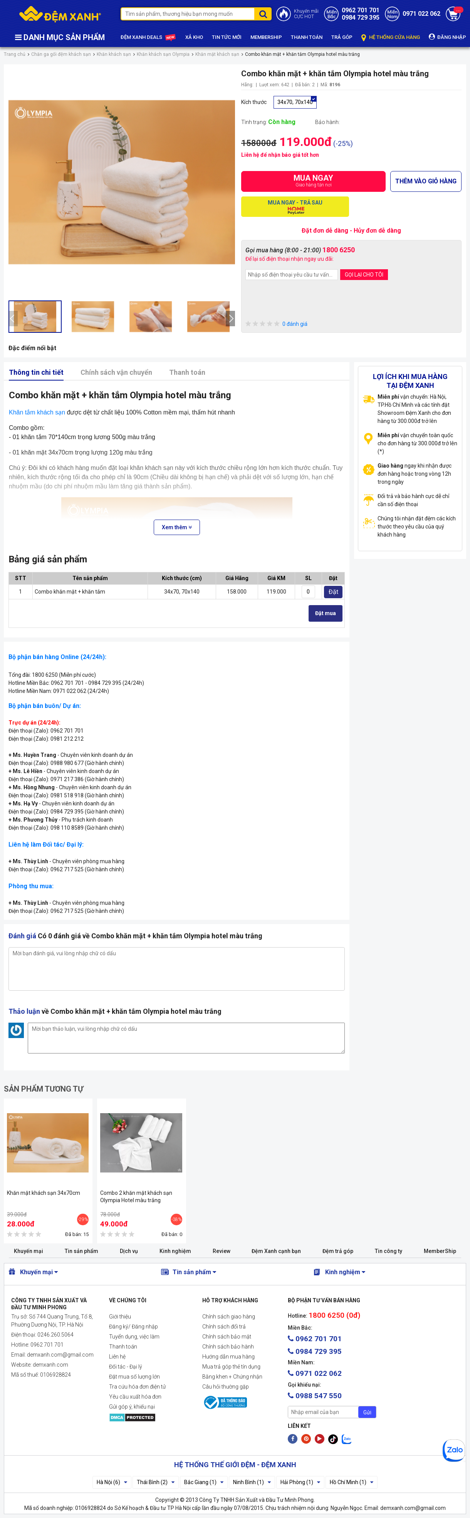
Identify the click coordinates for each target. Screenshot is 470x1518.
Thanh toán (187, 372)
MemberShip (440, 1251)
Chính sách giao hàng (228, 1316)
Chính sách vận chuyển (116, 372)
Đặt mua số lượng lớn (134, 1377)
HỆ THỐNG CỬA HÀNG (390, 38)
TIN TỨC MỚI (227, 37)
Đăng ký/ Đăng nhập (133, 1326)
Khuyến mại (28, 1251)
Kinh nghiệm (175, 1251)
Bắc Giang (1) (203, 1482)
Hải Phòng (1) (300, 1482)
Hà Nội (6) (112, 1482)
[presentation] (13, 318)
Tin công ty (388, 1251)
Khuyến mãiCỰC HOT (306, 13)
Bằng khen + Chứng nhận (232, 1377)
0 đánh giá (276, 324)
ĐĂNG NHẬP (447, 37)
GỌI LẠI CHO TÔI (364, 275)
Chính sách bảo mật (226, 1336)
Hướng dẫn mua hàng (228, 1357)
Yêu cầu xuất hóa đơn (135, 1397)
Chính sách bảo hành (228, 1347)
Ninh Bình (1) (252, 1482)
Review (221, 1251)
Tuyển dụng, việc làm (134, 1336)
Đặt (333, 591)
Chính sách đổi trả (224, 1326)
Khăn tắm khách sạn (37, 412)
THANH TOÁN (306, 37)
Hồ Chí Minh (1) (351, 1482)
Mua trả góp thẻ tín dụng (231, 1367)
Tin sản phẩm (81, 1251)
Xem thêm (177, 527)
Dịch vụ (129, 1251)
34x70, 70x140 (295, 102)
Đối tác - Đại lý (125, 1367)
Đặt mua (325, 613)
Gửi (367, 1412)
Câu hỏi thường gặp (225, 1387)
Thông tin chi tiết (36, 372)
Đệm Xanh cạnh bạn (276, 1251)
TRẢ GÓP (341, 37)
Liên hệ (117, 1357)
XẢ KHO (194, 37)
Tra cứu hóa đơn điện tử (137, 1387)
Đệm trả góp (337, 1251)
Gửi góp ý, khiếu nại (132, 1407)
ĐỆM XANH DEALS (148, 37)
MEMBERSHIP (266, 37)
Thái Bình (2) (156, 1482)
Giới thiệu (120, 1316)
